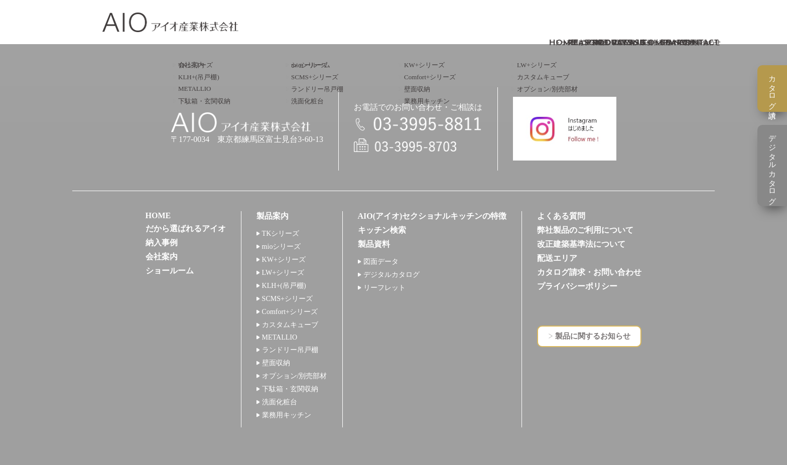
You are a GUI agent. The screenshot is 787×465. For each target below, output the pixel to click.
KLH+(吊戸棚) (284, 285)
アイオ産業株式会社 (170, 22)
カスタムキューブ (290, 325)
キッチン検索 (382, 230)
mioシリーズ (281, 246)
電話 (418, 124)
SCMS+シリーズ (287, 298)
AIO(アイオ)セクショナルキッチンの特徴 (432, 216)
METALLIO (279, 337)
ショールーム (170, 270)
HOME (158, 215)
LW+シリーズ (283, 272)
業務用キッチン (286, 415)
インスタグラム (564, 128)
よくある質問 (561, 216)
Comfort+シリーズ (290, 312)
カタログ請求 (772, 88)
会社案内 (162, 256)
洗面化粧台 (279, 402)
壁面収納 (276, 363)
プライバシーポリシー (577, 286)
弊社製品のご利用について (585, 230)
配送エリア (557, 258)
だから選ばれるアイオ (186, 228)
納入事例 (162, 242)
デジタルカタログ (391, 274)
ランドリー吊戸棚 (290, 350)
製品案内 (272, 216)
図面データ (381, 261)
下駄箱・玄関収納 (290, 389)
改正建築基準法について (581, 244)
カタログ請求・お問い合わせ (589, 272)
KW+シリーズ (284, 259)
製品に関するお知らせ (592, 336)
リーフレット (384, 287)
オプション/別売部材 (294, 376)
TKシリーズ (281, 233)
